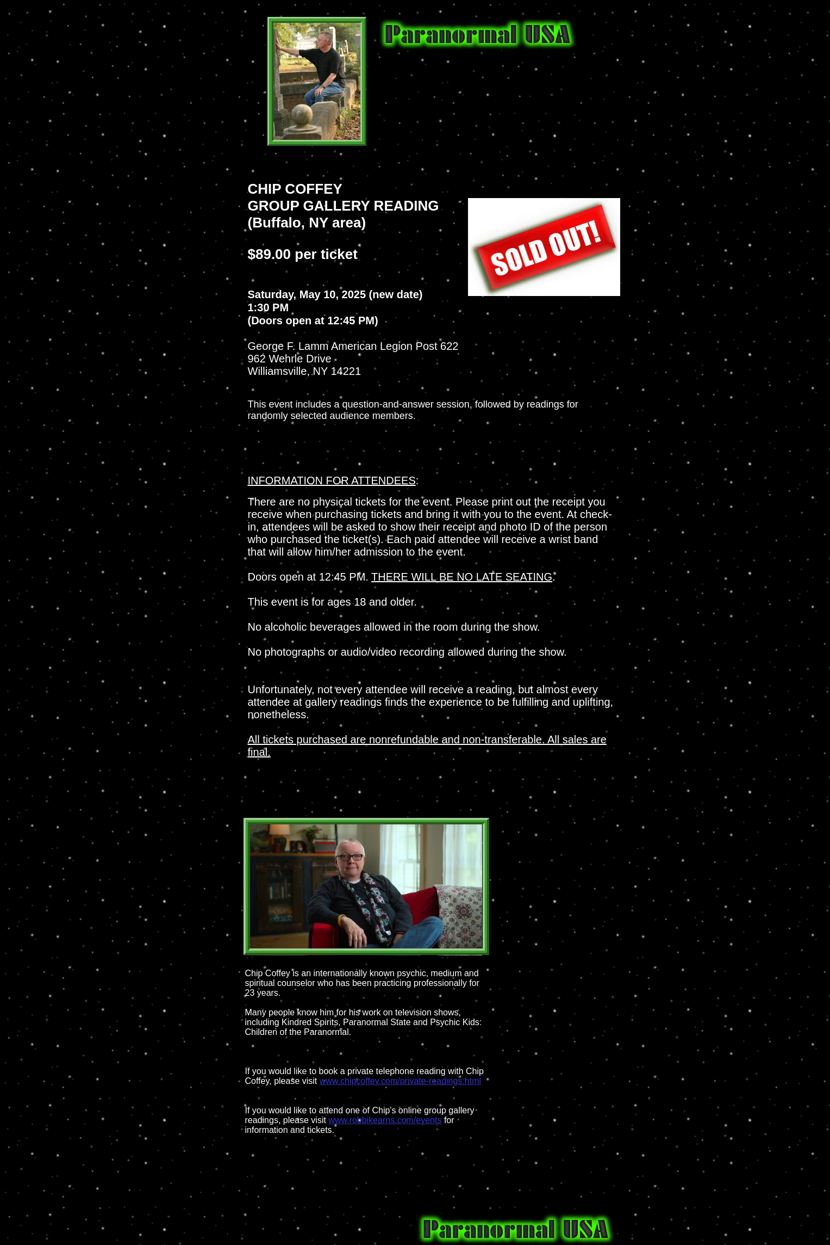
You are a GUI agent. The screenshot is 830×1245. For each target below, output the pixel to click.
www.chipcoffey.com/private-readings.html (400, 1081)
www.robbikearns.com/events (384, 1120)
